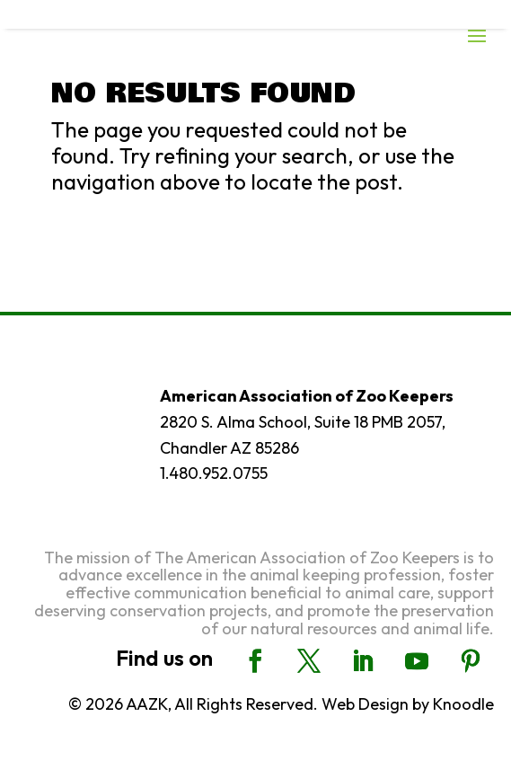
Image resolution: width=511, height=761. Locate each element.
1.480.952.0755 (214, 473)
